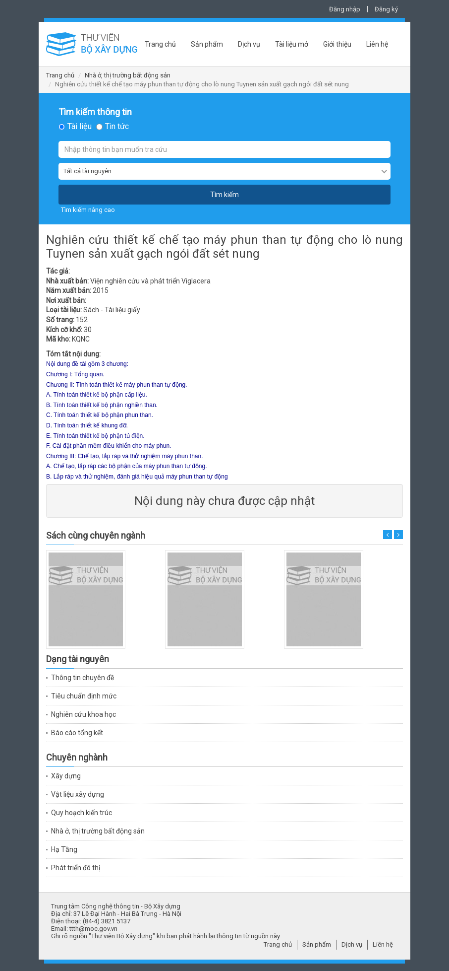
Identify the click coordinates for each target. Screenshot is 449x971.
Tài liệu (79, 126)
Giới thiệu (337, 44)
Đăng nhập (344, 9)
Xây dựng (66, 776)
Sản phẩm (207, 44)
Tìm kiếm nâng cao (88, 209)
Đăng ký (386, 9)
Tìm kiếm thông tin (95, 112)
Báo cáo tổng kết (77, 733)
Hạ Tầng (64, 849)
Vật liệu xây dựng (77, 794)
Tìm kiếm (224, 195)
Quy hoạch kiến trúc (81, 813)
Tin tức (117, 126)
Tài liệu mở (291, 44)
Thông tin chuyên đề (82, 678)
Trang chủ (160, 44)
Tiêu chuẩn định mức (83, 696)
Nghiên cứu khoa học (83, 714)
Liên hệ (377, 44)
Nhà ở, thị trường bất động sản (127, 75)
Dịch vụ (249, 44)
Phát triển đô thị (75, 868)
